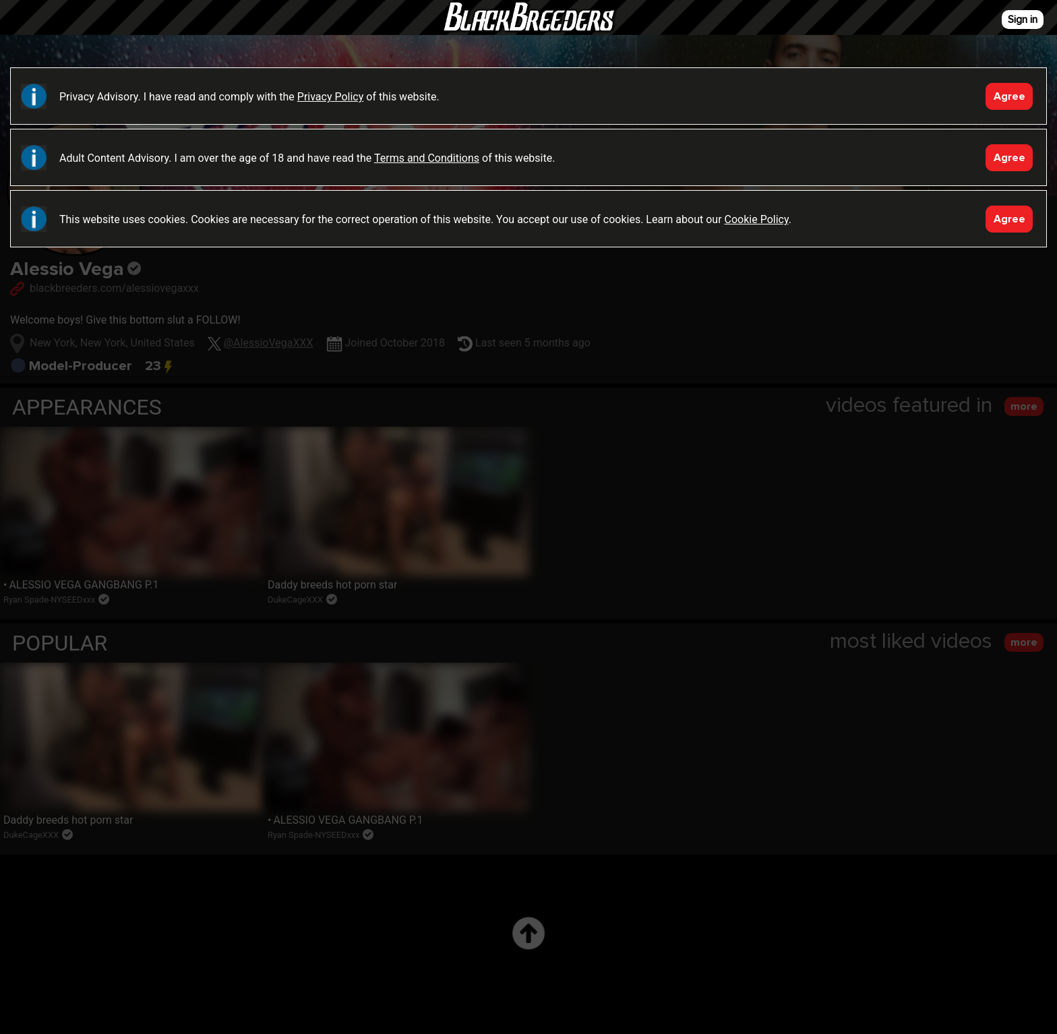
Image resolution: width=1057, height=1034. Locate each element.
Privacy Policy (330, 96)
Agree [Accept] (1009, 96)
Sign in (1022, 19)
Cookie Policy (757, 219)
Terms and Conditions (426, 158)
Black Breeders (528, 30)
